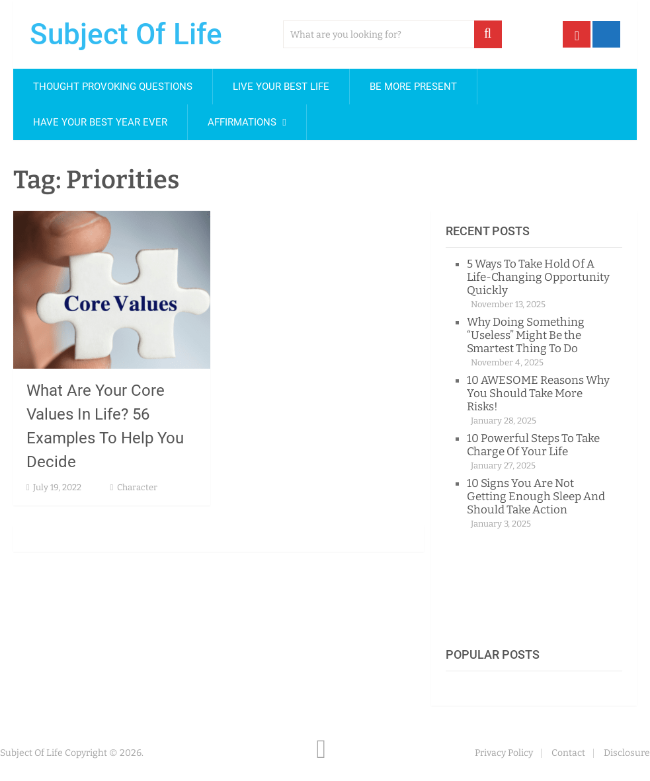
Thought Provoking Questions (112, 87)
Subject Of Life (126, 34)
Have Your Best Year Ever (100, 122)
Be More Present (413, 87)
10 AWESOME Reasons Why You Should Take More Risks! (538, 393)
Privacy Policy (504, 753)
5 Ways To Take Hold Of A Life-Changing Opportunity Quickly (538, 277)
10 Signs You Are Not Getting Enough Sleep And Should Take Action (536, 496)
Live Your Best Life (281, 87)
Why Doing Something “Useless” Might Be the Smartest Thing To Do (526, 335)
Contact (568, 753)
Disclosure (627, 753)
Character (137, 487)
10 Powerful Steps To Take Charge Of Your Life (533, 445)
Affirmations (242, 122)
